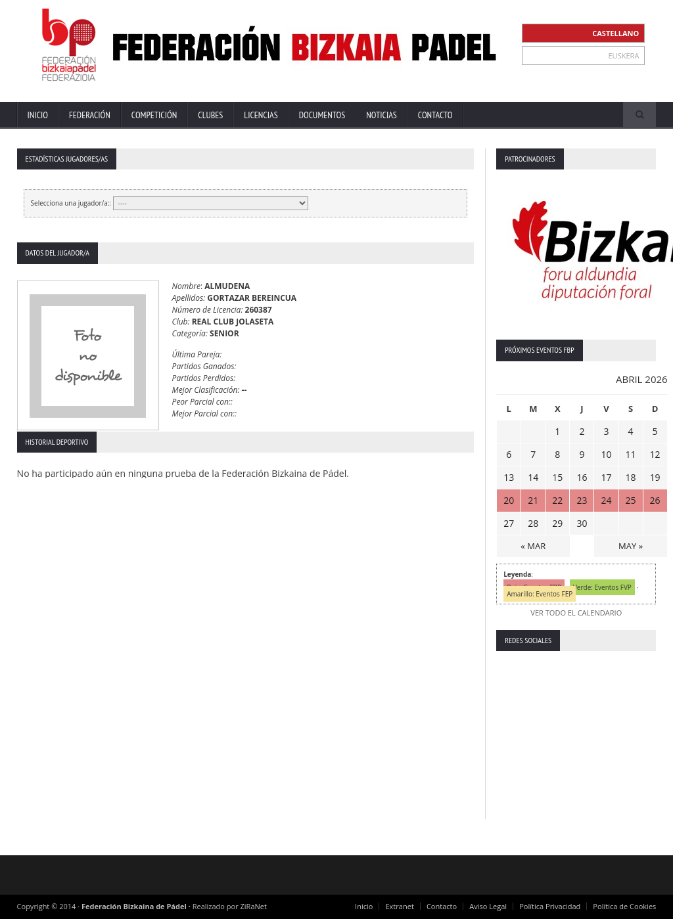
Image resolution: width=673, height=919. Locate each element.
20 (508, 500)
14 (533, 477)
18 (630, 477)
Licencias (260, 115)
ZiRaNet (254, 906)
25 (630, 500)
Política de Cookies (625, 906)
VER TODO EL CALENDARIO (576, 612)
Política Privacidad (550, 906)
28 (533, 523)
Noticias (381, 115)
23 (581, 500)
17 (606, 477)
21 (533, 500)
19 (654, 477)
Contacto (435, 115)
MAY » (630, 546)
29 (557, 523)
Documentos (322, 115)
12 (654, 454)
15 (557, 477)
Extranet (400, 906)
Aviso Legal (488, 906)
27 (508, 523)
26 (654, 500)
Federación (89, 115)
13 (508, 477)
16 (581, 477)
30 (581, 523)
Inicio (38, 115)
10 (606, 454)
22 (557, 500)
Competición (154, 115)
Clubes (210, 115)
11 (630, 454)
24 (606, 500)
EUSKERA (624, 55)
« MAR (533, 546)
